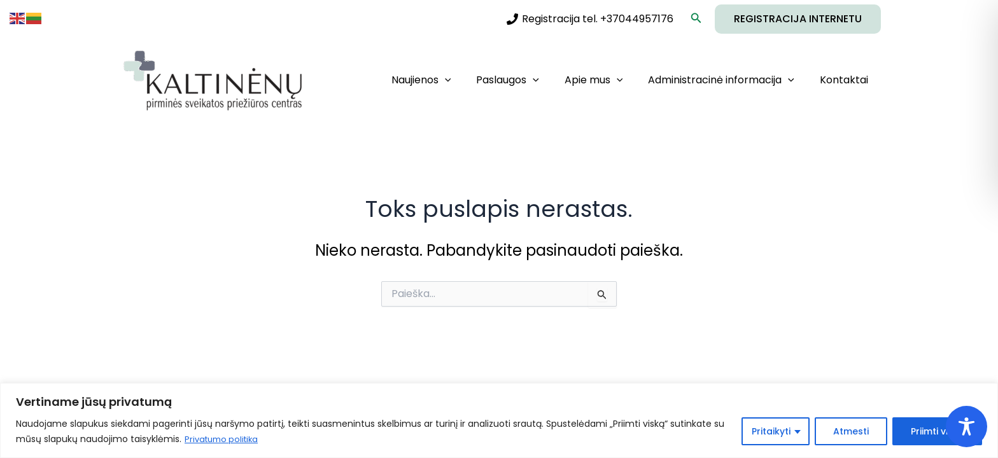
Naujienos (444, 80)
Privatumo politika (224, 439)
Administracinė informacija (729, 80)
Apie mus (606, 80)
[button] (696, 19)
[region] (499, 421)
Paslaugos (525, 80)
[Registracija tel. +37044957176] (590, 19)
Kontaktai (846, 80)
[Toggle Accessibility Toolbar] (966, 426)
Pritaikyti (771, 432)
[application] (467, 80)
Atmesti (851, 432)
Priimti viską (937, 432)
